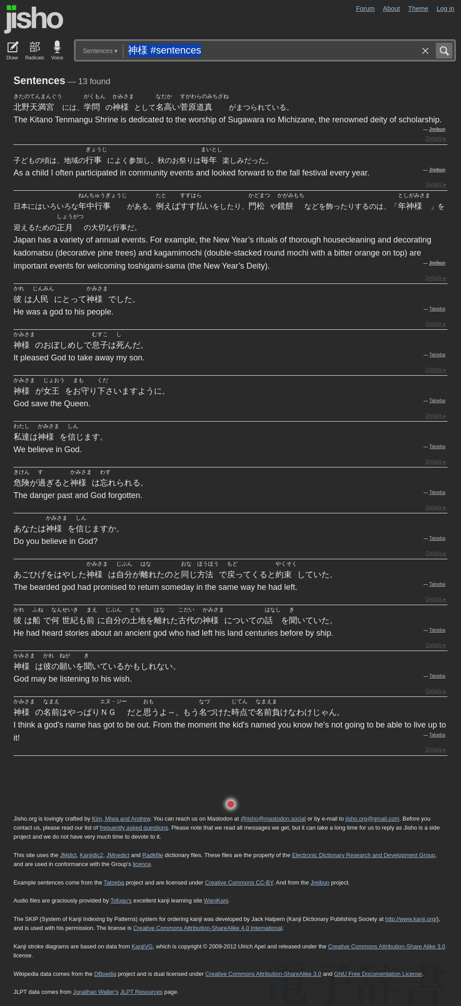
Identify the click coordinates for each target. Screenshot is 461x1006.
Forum (365, 8)
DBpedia (105, 973)
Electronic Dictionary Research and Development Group (363, 855)
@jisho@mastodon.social (273, 818)
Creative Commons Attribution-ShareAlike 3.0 (263, 973)
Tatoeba (437, 308)
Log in (445, 8)
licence (142, 864)
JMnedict (117, 855)
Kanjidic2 (91, 855)
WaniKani (216, 900)
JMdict (68, 855)
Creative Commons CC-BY (239, 882)
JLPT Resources (141, 991)
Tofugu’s (120, 900)
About (391, 8)
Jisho (33, 19)
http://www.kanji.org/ (411, 919)
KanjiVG (142, 946)
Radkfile (152, 855)
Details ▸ (435, 138)
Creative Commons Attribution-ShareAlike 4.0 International (207, 928)
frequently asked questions (133, 827)
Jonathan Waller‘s (95, 991)
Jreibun (437, 129)
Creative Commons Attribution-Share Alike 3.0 (386, 946)
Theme (418, 8)
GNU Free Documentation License (378, 973)
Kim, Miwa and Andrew (121, 818)
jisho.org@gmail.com (372, 818)
